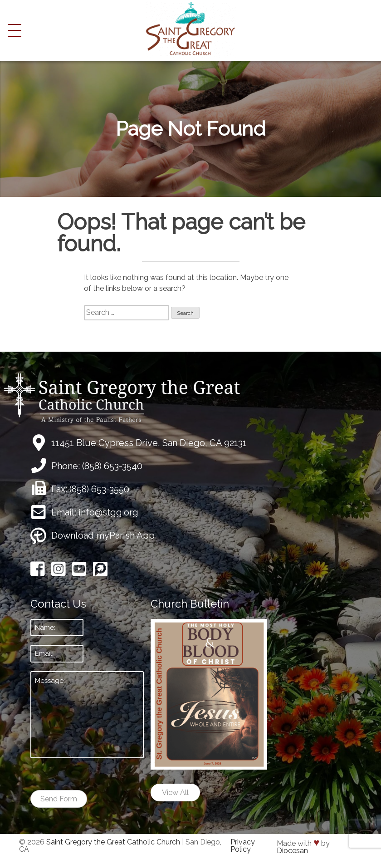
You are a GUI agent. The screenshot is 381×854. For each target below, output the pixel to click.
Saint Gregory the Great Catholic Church (113, 842)
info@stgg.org (108, 512)
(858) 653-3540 (112, 466)
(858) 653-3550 (99, 489)
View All (175, 792)
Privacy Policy (242, 846)
